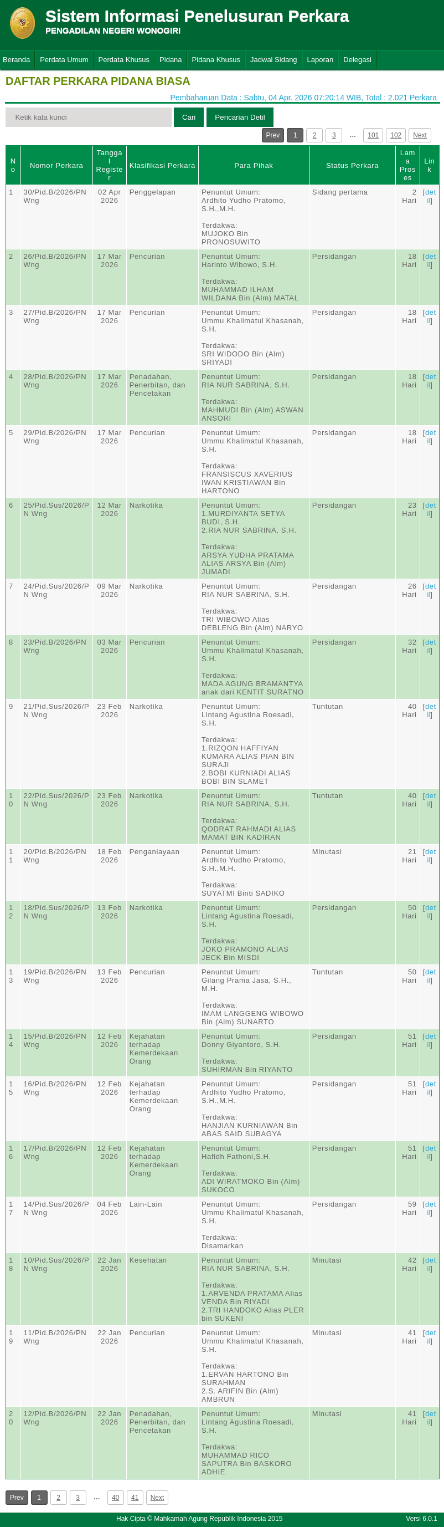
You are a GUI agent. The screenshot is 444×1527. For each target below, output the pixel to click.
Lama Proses (408, 165)
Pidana (170, 59)
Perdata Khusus (124, 59)
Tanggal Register (109, 165)
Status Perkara (352, 165)
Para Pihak (253, 165)
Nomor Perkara (57, 165)
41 (134, 1498)
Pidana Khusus (216, 59)
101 (373, 135)
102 (395, 135)
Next (420, 135)
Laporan (320, 59)
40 (115, 1498)
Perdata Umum (64, 59)
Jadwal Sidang (273, 59)
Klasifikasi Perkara (162, 165)
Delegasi (357, 59)
